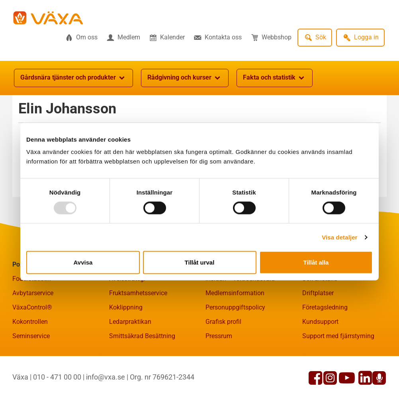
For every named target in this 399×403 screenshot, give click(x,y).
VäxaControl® (32, 307)
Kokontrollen (30, 321)
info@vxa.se (105, 377)
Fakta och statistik (274, 78)
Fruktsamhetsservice (138, 293)
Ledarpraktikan (130, 321)
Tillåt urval (200, 262)
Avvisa (83, 262)
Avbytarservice (32, 293)
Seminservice (31, 336)
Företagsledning (325, 307)
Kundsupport (320, 321)
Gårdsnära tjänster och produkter (73, 78)
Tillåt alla (316, 262)
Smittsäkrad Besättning (142, 336)
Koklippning (126, 307)
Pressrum (218, 336)
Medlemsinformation (234, 293)
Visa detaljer (339, 237)
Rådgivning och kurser (184, 78)
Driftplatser (318, 293)
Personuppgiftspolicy (235, 307)
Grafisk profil (223, 321)
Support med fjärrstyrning (338, 336)
